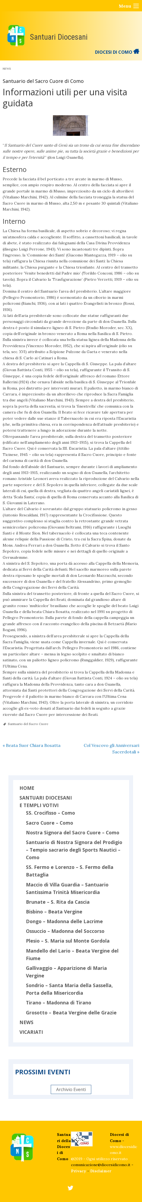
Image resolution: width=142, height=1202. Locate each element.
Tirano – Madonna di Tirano (58, 1002)
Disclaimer (100, 1171)
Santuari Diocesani (59, 37)
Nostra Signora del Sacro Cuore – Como (72, 832)
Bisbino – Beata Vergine (54, 911)
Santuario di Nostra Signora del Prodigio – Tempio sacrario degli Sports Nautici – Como (74, 850)
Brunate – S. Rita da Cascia (58, 902)
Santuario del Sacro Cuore (28, 724)
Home (26, 788)
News (7, 68)
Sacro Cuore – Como (49, 823)
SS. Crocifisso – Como (50, 813)
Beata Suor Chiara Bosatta (31, 745)
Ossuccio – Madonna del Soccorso (65, 931)
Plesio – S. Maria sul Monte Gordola (68, 940)
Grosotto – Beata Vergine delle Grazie (71, 1012)
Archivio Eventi (71, 1089)
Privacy (78, 1171)
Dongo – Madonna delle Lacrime (64, 921)
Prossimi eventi (42, 1071)
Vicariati (31, 1032)
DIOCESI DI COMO (117, 52)
